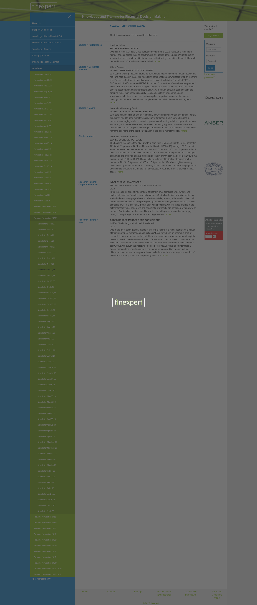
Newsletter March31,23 (47, 442)
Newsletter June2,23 (46, 390)
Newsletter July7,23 (45, 362)
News (213, 297)
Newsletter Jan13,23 (46, 505)
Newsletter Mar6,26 (42, 149)
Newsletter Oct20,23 (46, 275)
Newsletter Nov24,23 (46, 247)
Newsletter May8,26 (42, 97)
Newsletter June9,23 (46, 385)
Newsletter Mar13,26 (43, 143)
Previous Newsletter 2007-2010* (48, 574)
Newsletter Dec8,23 (45, 235)
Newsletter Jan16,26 (42, 189)
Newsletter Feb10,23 (46, 482)
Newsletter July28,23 (46, 344)
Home (84, 591)
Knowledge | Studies (41, 49)
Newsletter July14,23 (46, 356)
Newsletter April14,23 (46, 431)
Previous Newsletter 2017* (45, 545)
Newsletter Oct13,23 (46, 281)
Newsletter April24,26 (43, 109)
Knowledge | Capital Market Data (47, 36)
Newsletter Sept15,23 (46, 304)
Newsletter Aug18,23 (46, 327)
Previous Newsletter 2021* (45, 523)
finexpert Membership (42, 30)
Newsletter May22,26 (43, 86)
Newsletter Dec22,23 (46, 224)
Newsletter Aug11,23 (46, 333)
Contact (111, 591)
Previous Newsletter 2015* (45, 557)
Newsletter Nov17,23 (46, 252)
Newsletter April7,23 (46, 436)
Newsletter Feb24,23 (46, 471)
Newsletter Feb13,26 (43, 166)
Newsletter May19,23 (46, 402)
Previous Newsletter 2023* (45, 218)
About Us (36, 23)
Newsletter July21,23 (46, 350)
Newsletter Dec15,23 (46, 229)
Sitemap (138, 591)
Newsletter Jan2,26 (42, 201)
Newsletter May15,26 (43, 92)
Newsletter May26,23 (46, 396)
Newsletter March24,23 (47, 448)
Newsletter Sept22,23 (46, 298)
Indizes (208, 297)
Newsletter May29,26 (43, 80)
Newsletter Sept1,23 (46, 316)
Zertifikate (214, 295)
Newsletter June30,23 (46, 367)
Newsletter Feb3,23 (45, 488)
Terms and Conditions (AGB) (217, 594)
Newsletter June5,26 (42, 74)
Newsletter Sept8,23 (46, 310)
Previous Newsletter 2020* (45, 528)
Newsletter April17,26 (43, 114)
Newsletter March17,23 (47, 453)
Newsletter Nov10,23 (46, 258)
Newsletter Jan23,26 (42, 183)
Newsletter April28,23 (46, 419)
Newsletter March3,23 (46, 465)
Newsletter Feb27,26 (43, 155)
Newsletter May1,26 (42, 103)
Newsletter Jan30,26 (42, 178)
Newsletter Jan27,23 (46, 494)
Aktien (208, 292)
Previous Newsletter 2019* (45, 534)
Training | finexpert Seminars (45, 62)
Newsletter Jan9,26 (42, 195)
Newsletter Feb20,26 (43, 160)
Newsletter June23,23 (46, 373)
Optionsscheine (216, 292)
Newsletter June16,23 (46, 379)
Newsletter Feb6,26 (42, 172)
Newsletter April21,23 (46, 425)
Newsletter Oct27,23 (46, 270)
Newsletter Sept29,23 (46, 293)
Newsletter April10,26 (43, 120)
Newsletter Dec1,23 (45, 241)
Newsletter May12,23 (46, 408)
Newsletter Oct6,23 (45, 287)
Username (210, 44)
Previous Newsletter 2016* (45, 551)
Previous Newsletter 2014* (45, 563)
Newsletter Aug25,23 (46, 321)
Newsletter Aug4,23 (45, 339)
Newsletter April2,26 (42, 126)
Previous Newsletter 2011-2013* (48, 569)
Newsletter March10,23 (47, 459)
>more (157, 61)
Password (210, 56)
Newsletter (37, 68)
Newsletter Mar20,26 (43, 137)
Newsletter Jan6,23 (45, 511)
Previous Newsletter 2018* (45, 540)
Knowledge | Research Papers (46, 42)
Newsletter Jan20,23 (46, 500)
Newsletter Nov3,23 (45, 264)
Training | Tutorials (40, 55)
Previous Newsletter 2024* (45, 212)
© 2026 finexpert (151, 603)
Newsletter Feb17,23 (46, 477)
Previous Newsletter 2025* (45, 206)
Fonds (208, 295)
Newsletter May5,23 (45, 413)
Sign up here (213, 35)
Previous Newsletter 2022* (45, 517)
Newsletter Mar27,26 (43, 132)
